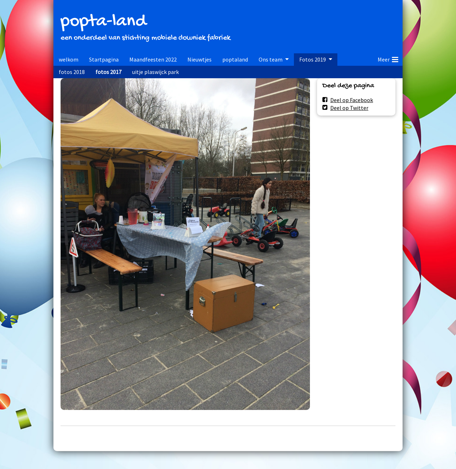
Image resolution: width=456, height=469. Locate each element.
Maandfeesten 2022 (153, 59)
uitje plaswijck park (155, 71)
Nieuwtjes (199, 59)
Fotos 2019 (312, 59)
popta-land (103, 22)
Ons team (271, 59)
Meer (388, 58)
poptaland (235, 59)
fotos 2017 (108, 71)
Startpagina (104, 59)
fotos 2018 (72, 71)
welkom (68, 59)
